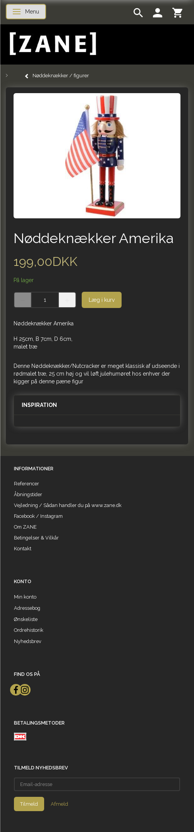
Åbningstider (28, 494)
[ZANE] (52, 43)
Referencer (26, 484)
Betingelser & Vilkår (36, 538)
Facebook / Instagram (38, 516)
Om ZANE (25, 527)
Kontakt (22, 548)
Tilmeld (29, 804)
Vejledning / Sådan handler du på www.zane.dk (68, 505)
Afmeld (59, 804)
